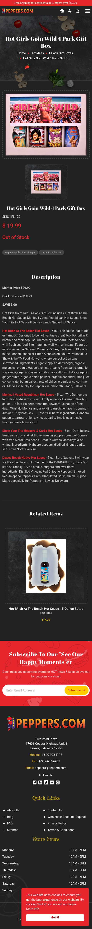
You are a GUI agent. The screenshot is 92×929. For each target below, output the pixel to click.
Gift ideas (37, 53)
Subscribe (76, 690)
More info (32, 909)
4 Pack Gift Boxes (61, 53)
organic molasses (52, 252)
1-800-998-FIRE (51, 755)
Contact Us (55, 810)
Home (21, 53)
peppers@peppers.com (50, 768)
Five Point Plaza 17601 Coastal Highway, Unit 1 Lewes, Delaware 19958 (46, 743)
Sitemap (12, 830)
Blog (10, 817)
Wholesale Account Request (67, 817)
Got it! (55, 917)
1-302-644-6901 (49, 761)
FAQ (10, 823)
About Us (13, 810)
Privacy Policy (57, 823)
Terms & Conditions (61, 830)
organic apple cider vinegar (20, 252)
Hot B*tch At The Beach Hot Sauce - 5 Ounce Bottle (46, 609)
